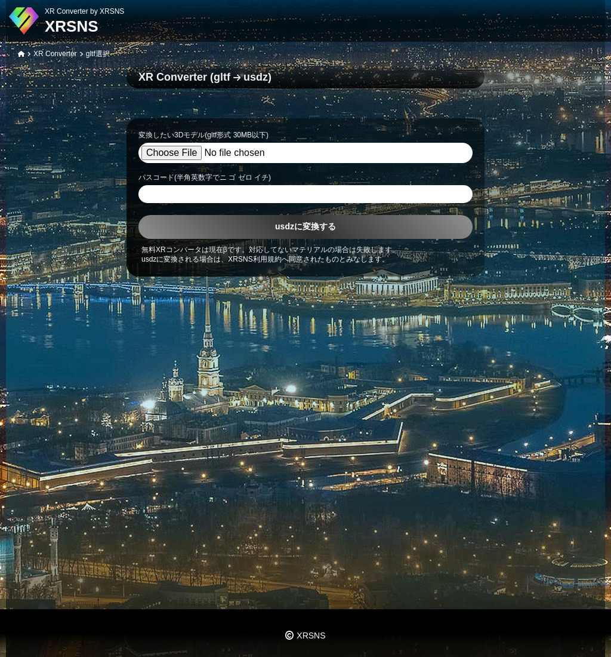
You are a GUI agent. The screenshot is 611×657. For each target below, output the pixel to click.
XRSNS (71, 26)
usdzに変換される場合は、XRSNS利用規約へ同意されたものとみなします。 (265, 259)
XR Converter (55, 54)
